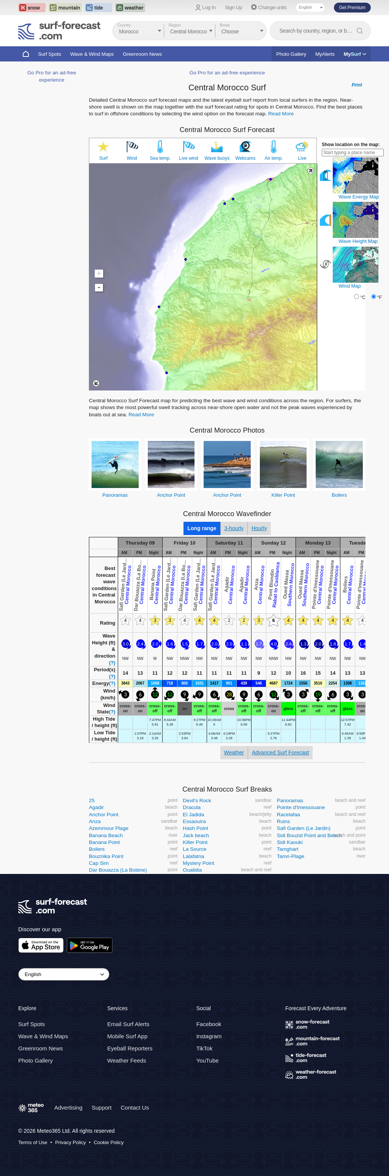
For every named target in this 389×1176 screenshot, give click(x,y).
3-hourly (234, 528)
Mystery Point (198, 863)
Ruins (283, 821)
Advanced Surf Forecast (280, 752)
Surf (103, 158)
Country (124, 25)
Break (225, 25)
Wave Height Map (358, 241)
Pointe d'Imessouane (301, 807)
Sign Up (233, 7)
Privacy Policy (70, 1142)
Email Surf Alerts (128, 1024)
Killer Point (283, 495)
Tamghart (288, 849)
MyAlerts (325, 54)
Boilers (339, 495)
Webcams (246, 158)
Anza (95, 821)
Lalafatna (193, 856)
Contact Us (135, 1107)
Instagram (209, 1036)
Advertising (68, 1107)
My (355, 54)
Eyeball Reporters (129, 1048)
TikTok (204, 1048)
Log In (209, 7)
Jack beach (196, 835)
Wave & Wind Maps (92, 54)
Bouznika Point (106, 856)
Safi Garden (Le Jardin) (303, 828)
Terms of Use (32, 1142)
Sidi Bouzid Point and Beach (309, 835)
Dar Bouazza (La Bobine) (118, 870)
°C (362, 297)
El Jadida (193, 814)
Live (302, 158)
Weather (234, 752)
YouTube (207, 1060)
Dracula (192, 807)
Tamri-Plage (291, 856)
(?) (112, 663)
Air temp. (274, 158)
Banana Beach (106, 835)
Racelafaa (288, 814)
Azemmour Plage (108, 828)
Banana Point (104, 842)
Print (357, 85)
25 (92, 800)
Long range (201, 528)
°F (379, 297)
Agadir (96, 807)
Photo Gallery (291, 54)
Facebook (208, 1024)
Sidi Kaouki (290, 842)
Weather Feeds (126, 1060)
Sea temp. (160, 158)
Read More (281, 113)
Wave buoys (217, 158)
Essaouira (194, 821)
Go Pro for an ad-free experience (227, 73)
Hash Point (195, 828)
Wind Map (349, 286)
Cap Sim (99, 863)
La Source (194, 849)
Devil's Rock (197, 800)
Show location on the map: (351, 144)
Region (175, 25)
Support (102, 1107)
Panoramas (115, 495)
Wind (132, 158)
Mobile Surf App (127, 1036)
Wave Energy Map (358, 197)
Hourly (259, 528)
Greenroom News (142, 54)
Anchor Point (171, 495)
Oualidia (192, 870)
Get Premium (352, 7)
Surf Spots (49, 54)
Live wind (188, 158)
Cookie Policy (109, 1142)
